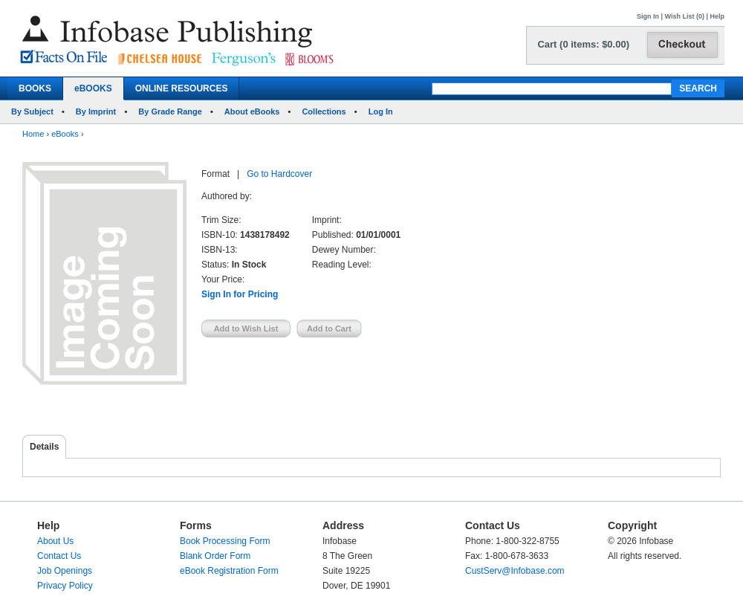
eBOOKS (93, 88)
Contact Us (59, 556)
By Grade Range (170, 111)
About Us (55, 541)
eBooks (65, 133)
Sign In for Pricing (239, 294)
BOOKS (35, 88)
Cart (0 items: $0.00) (583, 44)
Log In (381, 111)
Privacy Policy (65, 585)
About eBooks (252, 111)
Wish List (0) (684, 16)
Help (717, 16)
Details (44, 446)
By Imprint (96, 111)
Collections (323, 111)
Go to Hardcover (279, 174)
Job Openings (64, 571)
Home (33, 133)
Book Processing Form (225, 541)
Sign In (648, 16)
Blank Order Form (215, 556)
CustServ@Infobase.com (515, 571)
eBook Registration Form (229, 571)
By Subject (32, 111)
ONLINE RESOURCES (181, 88)
